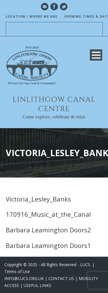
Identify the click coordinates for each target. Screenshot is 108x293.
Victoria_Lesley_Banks (38, 199)
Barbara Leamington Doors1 (48, 245)
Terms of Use (17, 271)
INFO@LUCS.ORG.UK (24, 278)
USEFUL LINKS (37, 285)
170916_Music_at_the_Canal (48, 214)
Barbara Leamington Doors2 (48, 229)
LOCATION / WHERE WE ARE (31, 16)
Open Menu (96, 55)
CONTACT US (61, 278)
